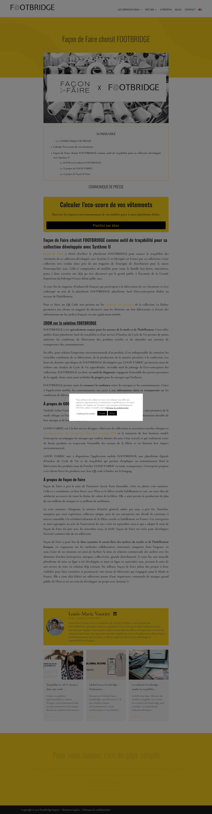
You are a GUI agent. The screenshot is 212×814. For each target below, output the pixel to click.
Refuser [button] (112, 413)
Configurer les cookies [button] (86, 413)
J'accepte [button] (102, 413)
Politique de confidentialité (117, 407)
